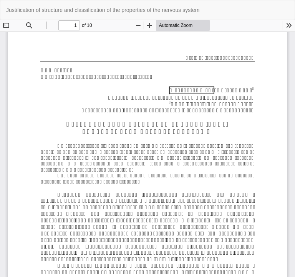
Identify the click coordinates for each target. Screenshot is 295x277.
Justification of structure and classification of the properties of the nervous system (102, 10)
